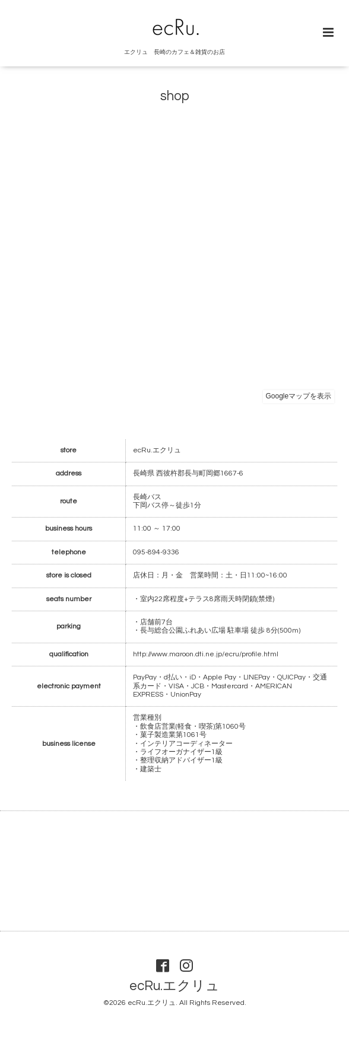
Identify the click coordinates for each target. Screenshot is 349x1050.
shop (174, 96)
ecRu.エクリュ (174, 986)
